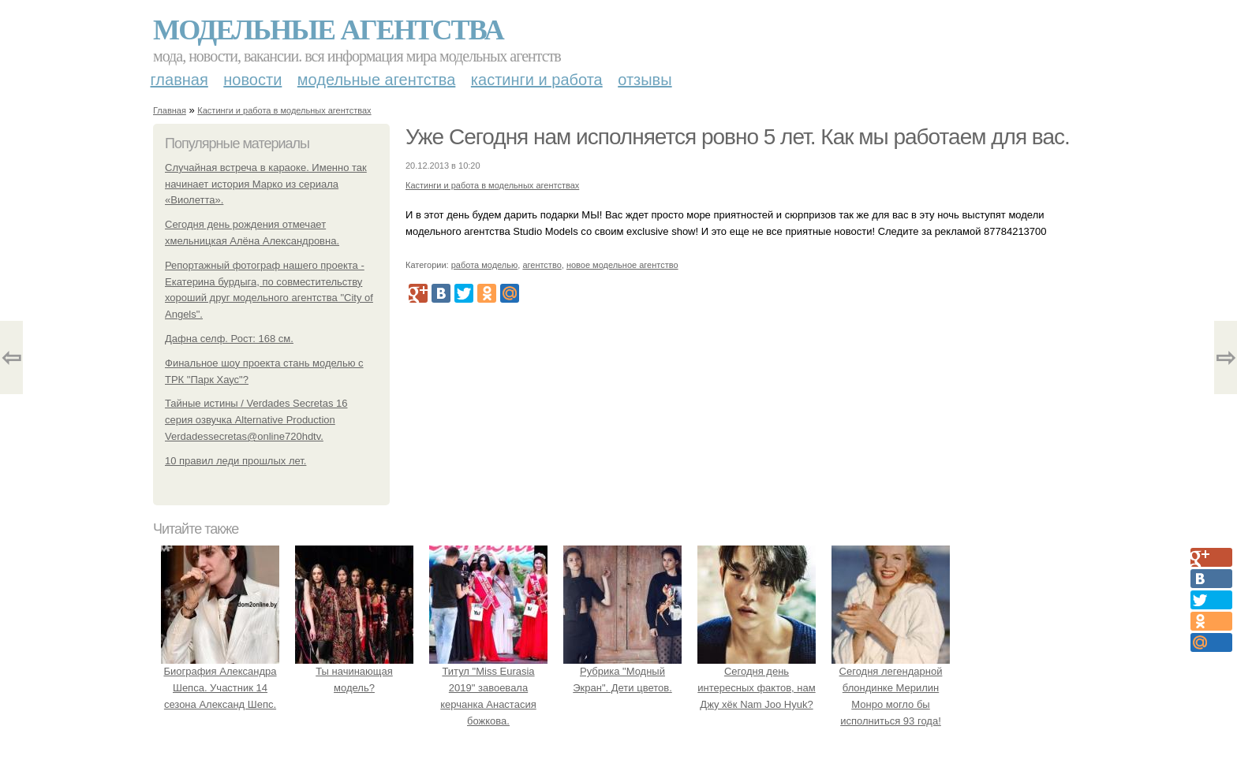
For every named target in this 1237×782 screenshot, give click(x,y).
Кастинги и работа (537, 79)
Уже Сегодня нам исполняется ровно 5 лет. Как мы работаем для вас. (737, 137)
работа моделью (484, 265)
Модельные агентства (328, 30)
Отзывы (644, 79)
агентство (541, 265)
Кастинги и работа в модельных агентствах (284, 110)
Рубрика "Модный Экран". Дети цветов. (622, 671)
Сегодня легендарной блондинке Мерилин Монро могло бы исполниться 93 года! (891, 687)
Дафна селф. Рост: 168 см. (229, 338)
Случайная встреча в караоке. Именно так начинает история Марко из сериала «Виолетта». (266, 184)
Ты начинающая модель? (354, 671)
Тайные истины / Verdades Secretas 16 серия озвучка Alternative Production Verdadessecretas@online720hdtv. (256, 419)
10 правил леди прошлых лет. (235, 461)
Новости (252, 79)
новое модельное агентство (622, 265)
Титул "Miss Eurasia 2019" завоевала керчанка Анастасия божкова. (488, 687)
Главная (179, 79)
